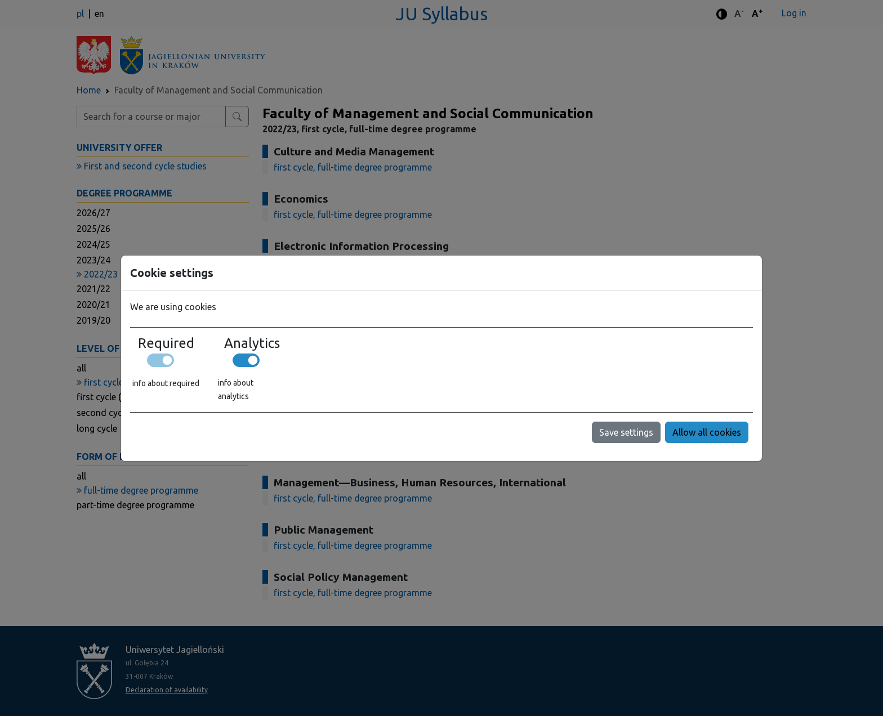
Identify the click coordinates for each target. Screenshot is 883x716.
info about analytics (235, 389)
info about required (165, 383)
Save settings (626, 432)
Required (166, 343)
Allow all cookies (706, 432)
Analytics (252, 343)
